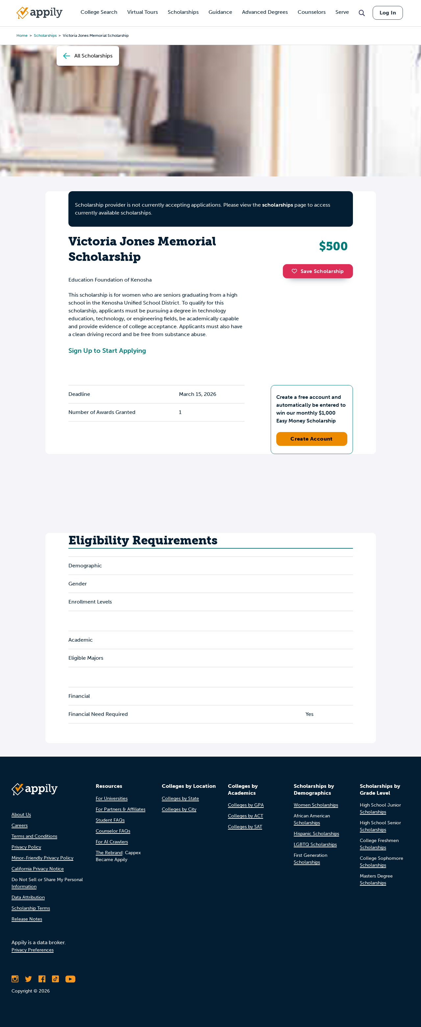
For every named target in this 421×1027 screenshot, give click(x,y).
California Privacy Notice (38, 869)
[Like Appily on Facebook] (41, 979)
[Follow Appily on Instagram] (15, 979)
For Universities (112, 798)
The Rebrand (109, 853)
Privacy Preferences (33, 950)
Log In (388, 13)
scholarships (277, 205)
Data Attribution (28, 897)
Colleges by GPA (246, 805)
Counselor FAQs (113, 831)
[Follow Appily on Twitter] (28, 979)
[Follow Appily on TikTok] (55, 979)
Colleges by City (179, 809)
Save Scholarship (318, 271)
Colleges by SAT (245, 827)
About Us (21, 814)
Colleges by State (180, 798)
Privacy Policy (26, 847)
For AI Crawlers (112, 842)
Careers (20, 825)
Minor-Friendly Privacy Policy (42, 858)
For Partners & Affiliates (120, 809)
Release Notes (27, 919)
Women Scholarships (316, 805)
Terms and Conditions (34, 836)
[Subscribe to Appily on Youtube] (70, 979)
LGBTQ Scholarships (315, 844)
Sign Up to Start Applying (107, 350)
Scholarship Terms (31, 908)
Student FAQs (110, 820)
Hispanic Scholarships (316, 833)
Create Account (311, 439)
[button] (296, 271)
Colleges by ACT (245, 816)
